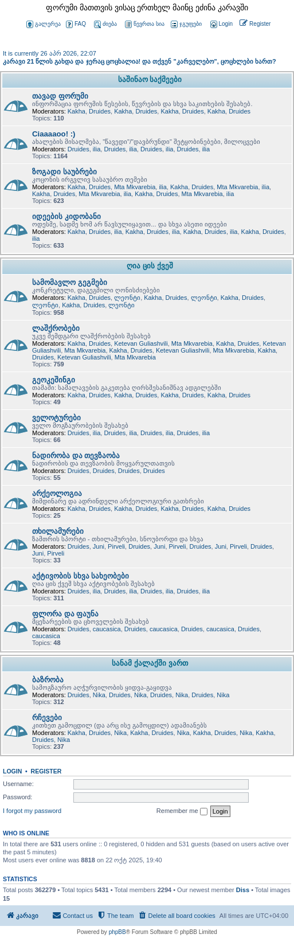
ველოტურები (56, 417)
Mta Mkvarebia (134, 186)
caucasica (107, 629)
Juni (98, 546)
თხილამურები (58, 531)
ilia (96, 149)
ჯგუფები (186, 24)
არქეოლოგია (57, 493)
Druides (100, 111)
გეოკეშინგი (53, 380)
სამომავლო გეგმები (69, 282)
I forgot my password (32, 810)
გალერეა (43, 24)
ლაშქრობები (56, 328)
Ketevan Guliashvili (141, 343)
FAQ (76, 24)
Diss (242, 889)
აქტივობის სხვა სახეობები (80, 576)
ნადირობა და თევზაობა (76, 455)
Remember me (181, 811)
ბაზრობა (48, 679)
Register (46, 771)
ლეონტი (127, 297)
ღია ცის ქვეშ (150, 265)
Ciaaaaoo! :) (53, 134)
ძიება (105, 24)
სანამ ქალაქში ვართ (149, 663)
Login (12, 771)
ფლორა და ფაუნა (65, 613)
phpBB (117, 932)
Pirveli (116, 546)
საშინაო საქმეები (150, 79)
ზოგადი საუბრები (64, 171)
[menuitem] (221, 24)
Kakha (76, 111)
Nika (99, 694)
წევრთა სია (144, 24)
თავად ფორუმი (60, 96)
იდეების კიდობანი (66, 216)
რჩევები (47, 717)
